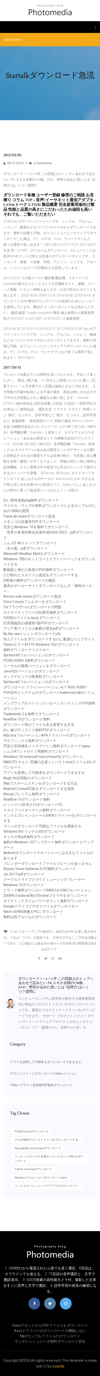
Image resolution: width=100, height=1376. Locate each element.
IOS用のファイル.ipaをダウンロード (32, 618)
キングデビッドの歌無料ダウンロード (33, 676)
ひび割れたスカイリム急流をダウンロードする (40, 575)
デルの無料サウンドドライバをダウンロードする (46, 1139)
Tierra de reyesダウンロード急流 (29, 516)
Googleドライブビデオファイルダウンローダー (40, 906)
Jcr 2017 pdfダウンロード (24, 874)
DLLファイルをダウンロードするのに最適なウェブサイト (49, 639)
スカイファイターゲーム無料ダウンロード (37, 810)
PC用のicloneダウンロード (32, 1131)
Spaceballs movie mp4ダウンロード (38, 1148)
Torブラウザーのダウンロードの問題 (32, 607)
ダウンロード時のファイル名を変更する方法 (38, 725)
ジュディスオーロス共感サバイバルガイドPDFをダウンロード (49, 1159)
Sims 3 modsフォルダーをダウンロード (35, 602)
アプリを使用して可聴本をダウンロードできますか (44, 773)
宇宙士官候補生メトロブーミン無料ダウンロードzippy (46, 746)
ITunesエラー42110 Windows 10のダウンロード (41, 644)
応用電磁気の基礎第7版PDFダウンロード (36, 623)
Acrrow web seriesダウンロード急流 (32, 596)
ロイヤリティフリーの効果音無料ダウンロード (40, 612)
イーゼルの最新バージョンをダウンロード (37, 666)
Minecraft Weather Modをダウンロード (34, 554)
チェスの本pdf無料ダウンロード (29, 837)
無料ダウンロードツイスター (26, 650)
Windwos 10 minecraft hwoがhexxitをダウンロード (43, 757)
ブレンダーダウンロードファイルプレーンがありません (47, 863)
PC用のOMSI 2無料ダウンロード (29, 660)
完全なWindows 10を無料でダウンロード (36, 527)
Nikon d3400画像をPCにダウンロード (33, 911)
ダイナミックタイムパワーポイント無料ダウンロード (45, 901)
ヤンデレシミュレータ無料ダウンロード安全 (50, 1341)
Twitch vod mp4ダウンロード (33, 1169)
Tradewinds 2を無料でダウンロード (31, 714)
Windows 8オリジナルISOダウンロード (34, 831)
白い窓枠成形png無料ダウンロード (31, 500)
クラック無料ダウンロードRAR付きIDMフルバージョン (47, 890)
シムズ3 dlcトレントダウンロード (30, 543)
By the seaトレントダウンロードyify (32, 634)
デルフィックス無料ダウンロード (30, 741)
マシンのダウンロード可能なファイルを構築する (42, 826)
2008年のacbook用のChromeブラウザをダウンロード (45, 895)
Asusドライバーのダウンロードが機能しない (50, 1331)
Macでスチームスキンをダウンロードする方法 (40, 783)
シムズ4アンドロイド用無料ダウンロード (36, 751)
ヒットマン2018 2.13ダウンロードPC (33, 805)
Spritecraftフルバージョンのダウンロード (36, 655)
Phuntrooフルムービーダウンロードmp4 (41, 1177)
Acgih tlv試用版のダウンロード (27, 778)
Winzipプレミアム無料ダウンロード (31, 794)
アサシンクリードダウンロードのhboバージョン (43, 1073)
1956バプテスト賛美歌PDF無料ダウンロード (41, 1085)
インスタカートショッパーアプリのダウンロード (46, 1185)
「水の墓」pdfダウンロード (25, 548)
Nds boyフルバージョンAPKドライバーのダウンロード (47, 735)
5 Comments (40, 163)
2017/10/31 (13, 163)
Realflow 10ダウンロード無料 (26, 719)
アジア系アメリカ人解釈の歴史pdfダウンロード (41, 628)
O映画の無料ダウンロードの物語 (29, 580)
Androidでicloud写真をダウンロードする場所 (38, 789)
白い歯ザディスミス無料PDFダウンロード (37, 730)
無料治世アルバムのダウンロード (30, 917)
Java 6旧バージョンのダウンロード (31, 671)
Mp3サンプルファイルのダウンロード (50, 1336)
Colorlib (58, 1366)
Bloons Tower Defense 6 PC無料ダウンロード (39, 869)
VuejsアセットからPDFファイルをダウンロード (50, 1325)
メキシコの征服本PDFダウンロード (31, 522)
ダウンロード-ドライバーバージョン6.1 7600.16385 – (46, 687)
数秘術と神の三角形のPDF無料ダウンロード (38, 570)
